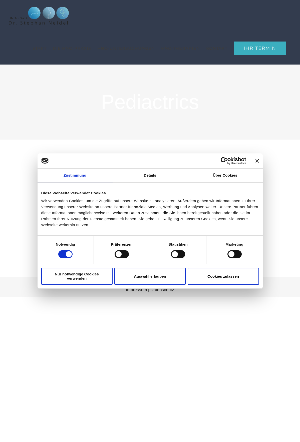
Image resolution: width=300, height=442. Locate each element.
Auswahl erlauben (150, 276)
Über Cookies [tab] (225, 175)
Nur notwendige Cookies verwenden (77, 276)
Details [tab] (150, 175)
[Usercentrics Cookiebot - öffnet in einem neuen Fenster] (224, 161)
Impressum (136, 289)
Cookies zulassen (223, 276)
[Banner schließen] (257, 161)
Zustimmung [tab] (75, 175)
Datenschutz (162, 289)
